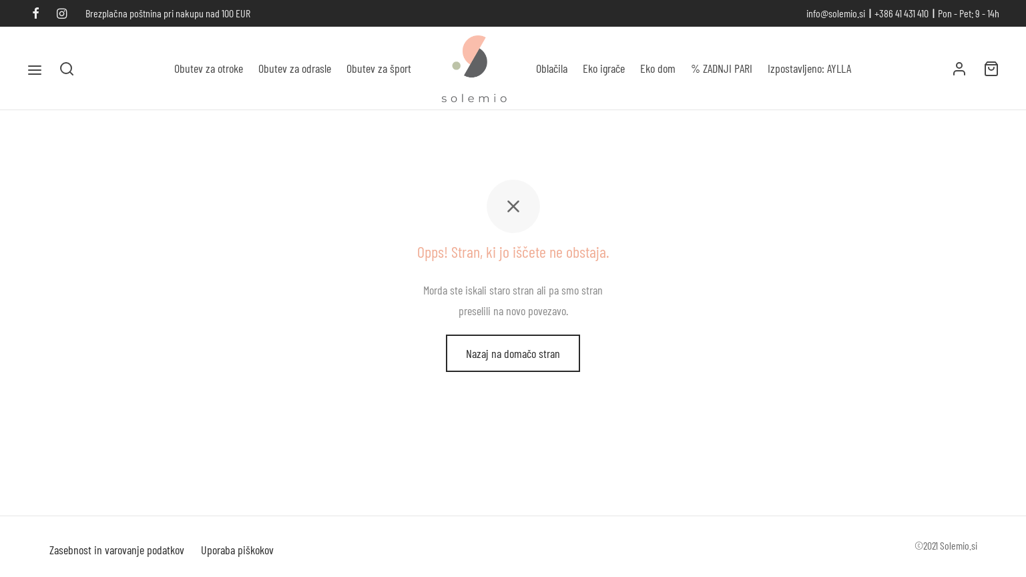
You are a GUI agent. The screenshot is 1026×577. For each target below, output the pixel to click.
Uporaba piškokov (237, 549)
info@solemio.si (835, 13)
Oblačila (551, 68)
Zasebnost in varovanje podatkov (116, 549)
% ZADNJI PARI (721, 68)
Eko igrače (604, 68)
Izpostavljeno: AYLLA (809, 68)
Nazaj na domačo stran (513, 353)
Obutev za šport (378, 68)
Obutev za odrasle (294, 68)
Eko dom (658, 68)
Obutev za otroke (208, 68)
